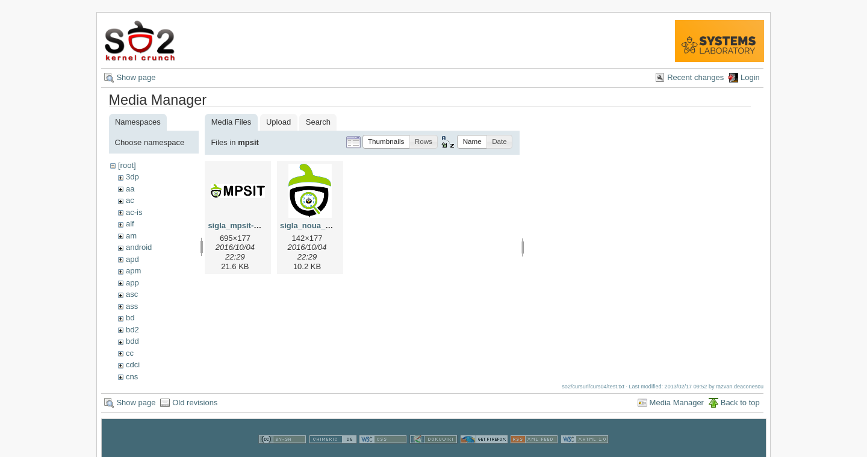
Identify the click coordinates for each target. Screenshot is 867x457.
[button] (386, 142)
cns (132, 376)
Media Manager (677, 402)
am (131, 235)
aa (130, 188)
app (132, 282)
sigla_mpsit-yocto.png (249, 225)
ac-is (134, 212)
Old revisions (194, 402)
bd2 (132, 329)
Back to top (740, 402)
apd (132, 259)
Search (318, 121)
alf (130, 223)
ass (132, 306)
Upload (278, 121)
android (139, 247)
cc (130, 353)
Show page (135, 77)
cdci (133, 364)
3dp (132, 176)
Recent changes (695, 77)
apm (133, 270)
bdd (132, 341)
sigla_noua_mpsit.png (321, 225)
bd (130, 317)
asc (132, 294)
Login (750, 77)
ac (130, 200)
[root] (127, 165)
